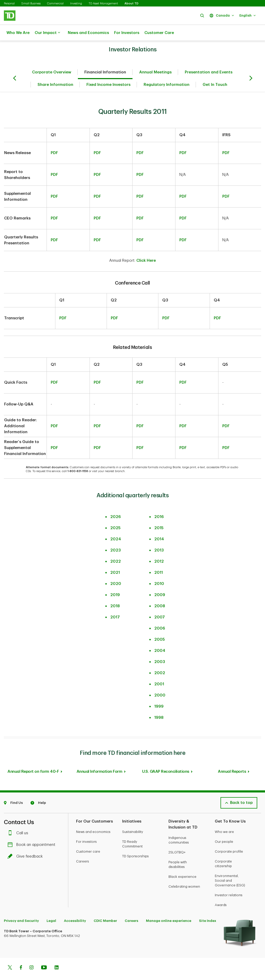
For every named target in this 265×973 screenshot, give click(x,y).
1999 (159, 693)
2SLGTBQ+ (177, 839)
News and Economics (88, 33)
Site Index (207, 907)
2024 (115, 526)
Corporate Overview (51, 59)
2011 (158, 560)
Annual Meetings (155, 59)
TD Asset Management (103, 3)
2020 (115, 571)
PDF (54, 140)
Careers (82, 848)
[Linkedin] (56, 955)
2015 (159, 515)
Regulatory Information (166, 72)
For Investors (126, 33)
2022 (115, 548)
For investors (86, 828)
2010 (159, 571)
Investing (76, 3)
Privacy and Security (21, 907)
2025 (115, 515)
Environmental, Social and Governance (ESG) (230, 867)
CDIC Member (105, 907)
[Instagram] (31, 955)
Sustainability (132, 818)
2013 (159, 537)
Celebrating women (184, 873)
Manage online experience (168, 907)
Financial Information (105, 59)
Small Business (31, 3)
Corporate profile (229, 838)
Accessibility (75, 907)
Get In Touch (215, 72)
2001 (159, 671)
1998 (159, 705)
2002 (159, 660)
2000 (159, 682)
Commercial (55, 3)
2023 (115, 537)
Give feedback (26, 843)
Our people (224, 828)
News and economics (93, 818)
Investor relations (228, 882)
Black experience (182, 863)
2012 (159, 548)
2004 (159, 638)
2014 (159, 526)
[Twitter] (10, 955)
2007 (159, 604)
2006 (159, 615)
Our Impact (47, 33)
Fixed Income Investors (108, 72)
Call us (19, 820)
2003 (159, 649)
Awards (221, 892)
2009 (159, 582)
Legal (51, 907)
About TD (131, 3)
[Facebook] (21, 955)
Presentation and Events (208, 59)
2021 (115, 560)
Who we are (224, 818)
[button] (202, 15)
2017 (115, 604)
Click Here (146, 248)
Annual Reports (232, 759)
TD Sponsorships (135, 843)
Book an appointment (32, 832)
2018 (115, 593)
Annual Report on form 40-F (33, 759)
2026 (115, 504)
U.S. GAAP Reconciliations (165, 759)
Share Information (55, 72)
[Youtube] (44, 955)
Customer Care (159, 33)
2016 (159, 504)
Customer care (88, 838)
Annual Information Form (99, 759)
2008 (159, 593)
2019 (115, 582)
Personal (9, 3)
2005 (159, 627)
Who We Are (18, 33)
